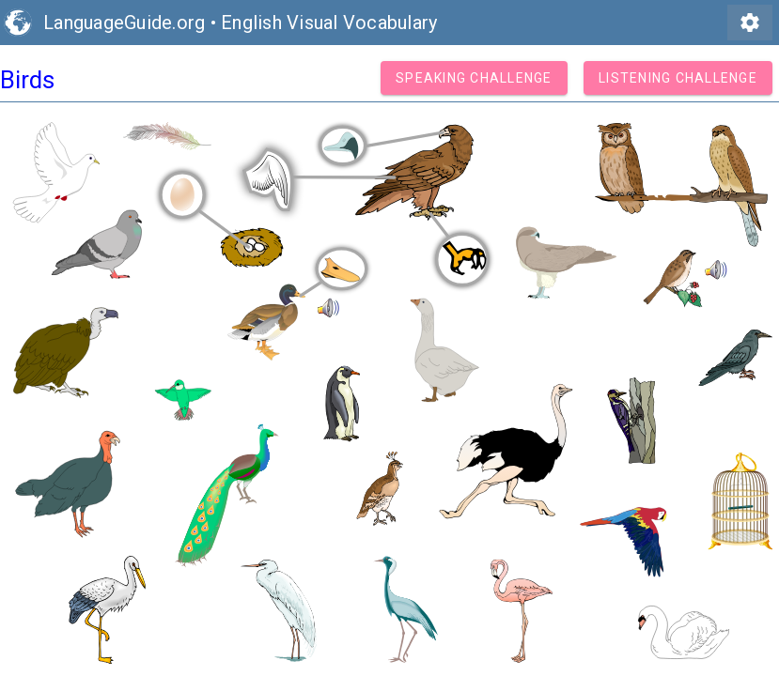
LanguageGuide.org (124, 22)
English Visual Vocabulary (329, 22)
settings (750, 22)
